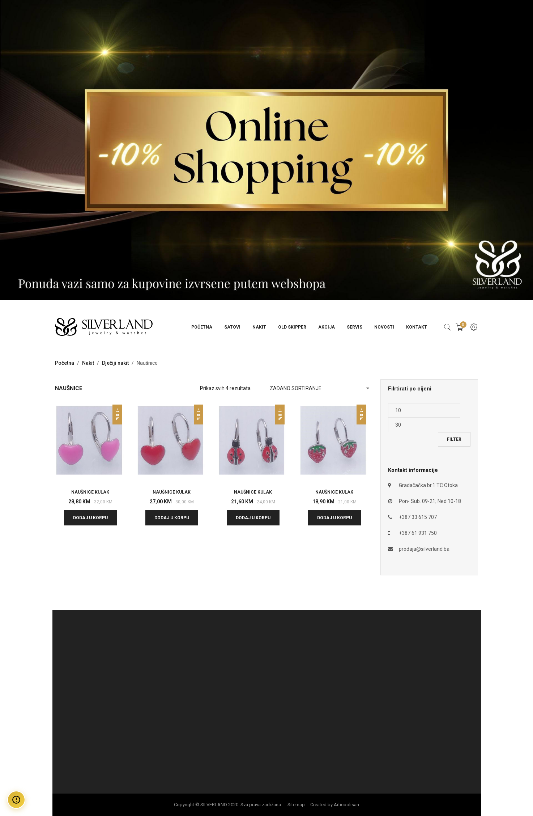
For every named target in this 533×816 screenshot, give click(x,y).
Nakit (259, 327)
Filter (454, 439)
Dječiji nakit (115, 363)
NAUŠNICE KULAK (90, 492)
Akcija (326, 327)
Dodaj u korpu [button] (90, 517)
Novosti (384, 327)
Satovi (232, 327)
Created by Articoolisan (334, 804)
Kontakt (416, 327)
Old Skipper (292, 327)
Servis (354, 327)
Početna (201, 327)
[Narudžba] (320, 388)
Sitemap (296, 804)
